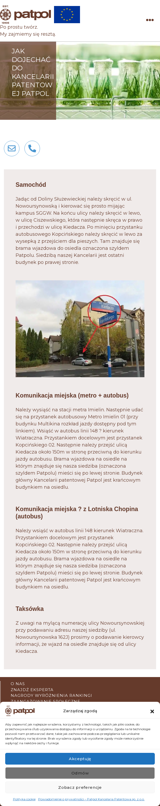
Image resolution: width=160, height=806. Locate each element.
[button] (152, 711)
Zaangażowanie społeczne (45, 701)
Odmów (80, 773)
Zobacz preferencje (80, 787)
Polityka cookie (24, 799)
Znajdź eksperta (32, 689)
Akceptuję (80, 758)
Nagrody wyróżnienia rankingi (51, 695)
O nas (18, 683)
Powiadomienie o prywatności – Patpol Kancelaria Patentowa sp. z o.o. (91, 799)
